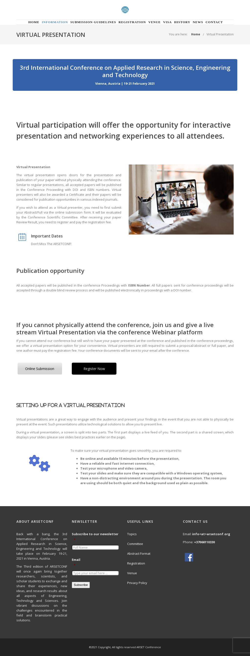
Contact (214, 22)
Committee (135, 544)
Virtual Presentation (220, 34)
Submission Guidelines (93, 22)
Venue (154, 22)
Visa (167, 22)
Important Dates (47, 236)
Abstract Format (138, 553)
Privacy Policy (137, 583)
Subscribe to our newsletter (95, 537)
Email (78, 562)
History (182, 22)
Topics (132, 534)
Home (33, 22)
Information (55, 22)
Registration (132, 22)
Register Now (94, 368)
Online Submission (39, 368)
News (198, 22)
